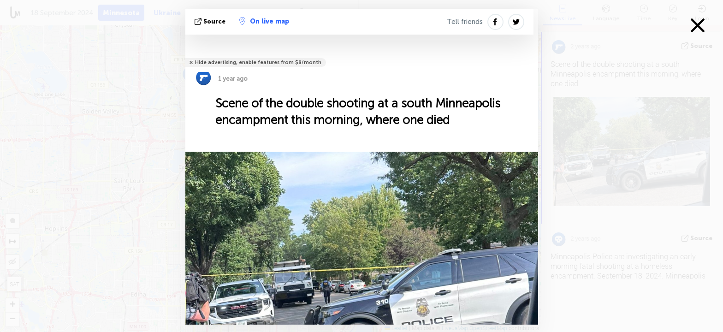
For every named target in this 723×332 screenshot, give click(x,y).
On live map (264, 21)
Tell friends (465, 22)
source (210, 21)
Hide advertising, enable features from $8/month (258, 62)
